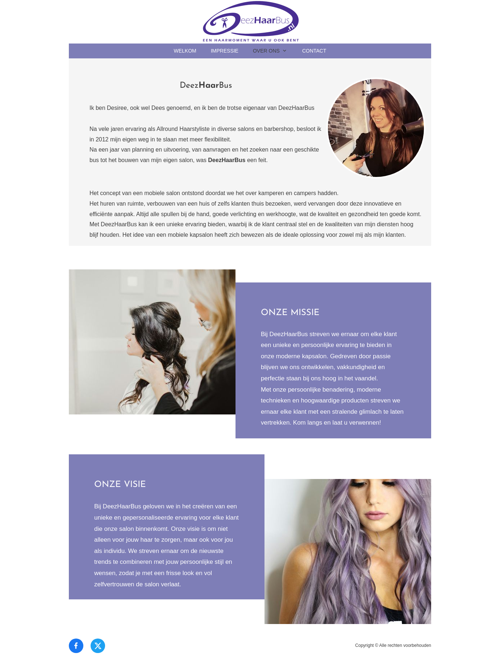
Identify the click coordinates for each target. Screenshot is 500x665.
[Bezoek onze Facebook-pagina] (76, 646)
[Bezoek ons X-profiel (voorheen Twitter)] (98, 646)
